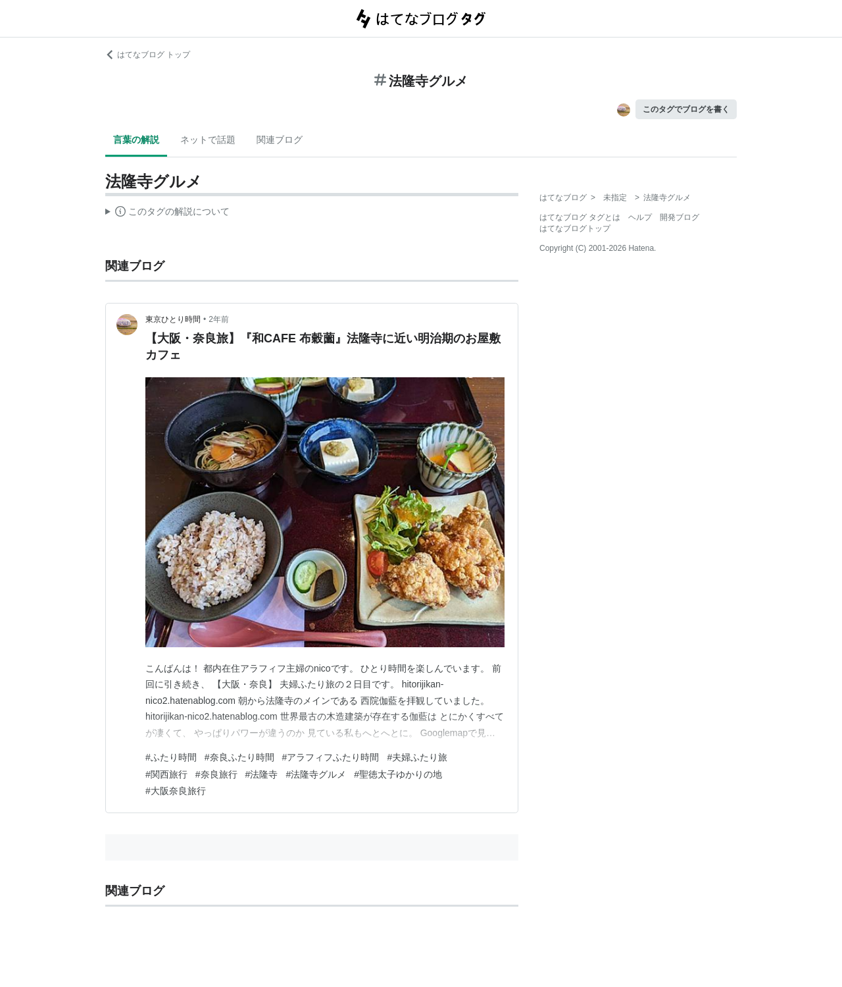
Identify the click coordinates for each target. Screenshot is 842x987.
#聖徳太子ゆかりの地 (398, 774)
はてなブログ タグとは (579, 217)
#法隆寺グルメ (315, 774)
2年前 (219, 319)
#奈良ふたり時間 (239, 757)
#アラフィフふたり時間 (331, 757)
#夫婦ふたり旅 (417, 757)
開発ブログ (679, 217)
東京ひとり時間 (173, 319)
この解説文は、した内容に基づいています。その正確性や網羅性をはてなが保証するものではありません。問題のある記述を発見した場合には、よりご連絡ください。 (167, 213)
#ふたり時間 (171, 757)
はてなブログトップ (574, 228)
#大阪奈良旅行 (175, 791)
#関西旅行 (166, 774)
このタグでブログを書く (686, 109)
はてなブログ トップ (147, 54)
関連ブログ (280, 139)
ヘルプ (640, 217)
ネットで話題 (207, 139)
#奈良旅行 (216, 774)
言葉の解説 (136, 139)
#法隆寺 (261, 774)
